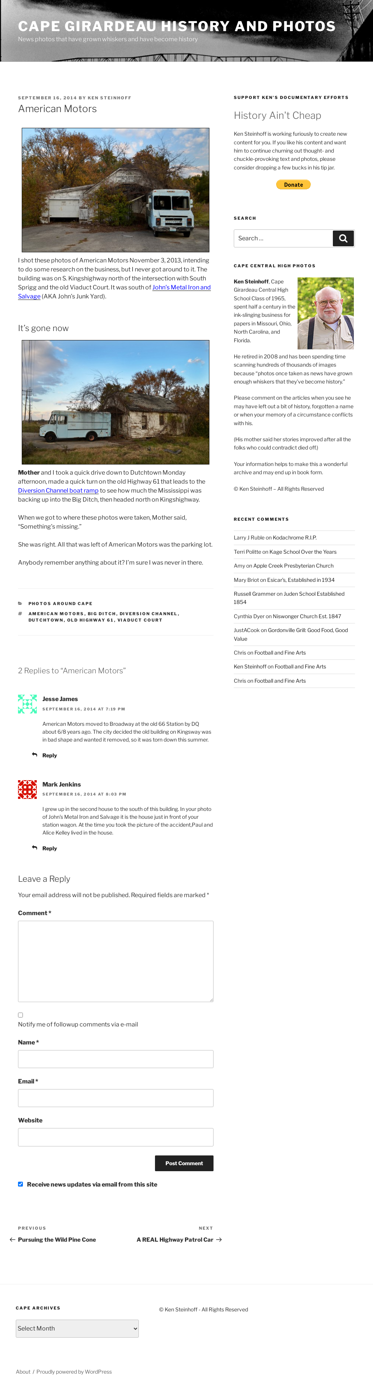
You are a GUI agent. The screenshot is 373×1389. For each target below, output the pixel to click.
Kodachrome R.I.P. (295, 537)
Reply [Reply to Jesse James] (49, 755)
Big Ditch (102, 613)
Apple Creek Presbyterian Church (293, 565)
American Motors (56, 613)
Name (28, 1042)
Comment (34, 913)
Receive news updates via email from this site (87, 1184)
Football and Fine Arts (280, 652)
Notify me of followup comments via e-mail (78, 1024)
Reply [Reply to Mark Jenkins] (49, 848)
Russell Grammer (254, 593)
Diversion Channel (149, 613)
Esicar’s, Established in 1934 (301, 580)
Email (28, 1081)
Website (30, 1120)
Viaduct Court (140, 620)
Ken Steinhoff (110, 97)
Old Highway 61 (90, 620)
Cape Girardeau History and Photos (177, 26)
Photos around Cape (61, 603)
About (23, 1371)
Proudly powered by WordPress (74, 1371)
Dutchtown (46, 620)
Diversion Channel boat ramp (58, 490)
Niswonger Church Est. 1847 (307, 616)
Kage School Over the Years (303, 551)
